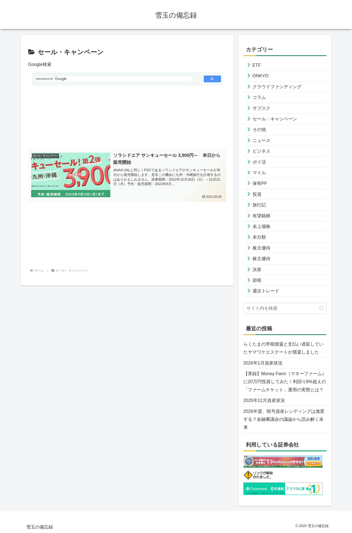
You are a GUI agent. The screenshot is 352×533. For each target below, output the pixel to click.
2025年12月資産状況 (264, 400)
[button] (321, 308)
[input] (285, 308)
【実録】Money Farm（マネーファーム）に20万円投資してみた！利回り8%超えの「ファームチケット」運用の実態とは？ (284, 381)
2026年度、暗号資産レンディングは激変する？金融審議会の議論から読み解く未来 (284, 419)
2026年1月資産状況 (262, 363)
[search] (113, 79)
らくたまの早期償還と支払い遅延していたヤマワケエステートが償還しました (283, 348)
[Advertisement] (127, 119)
